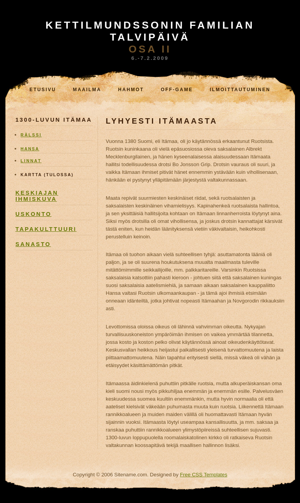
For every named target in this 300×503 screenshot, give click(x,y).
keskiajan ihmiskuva (36, 196)
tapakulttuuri (46, 229)
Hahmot (131, 89)
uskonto (33, 214)
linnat (30, 160)
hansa (29, 148)
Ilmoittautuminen (240, 89)
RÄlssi (31, 135)
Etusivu (43, 89)
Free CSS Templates (204, 475)
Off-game (177, 89)
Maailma (87, 89)
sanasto (33, 244)
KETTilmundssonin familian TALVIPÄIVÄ (150, 31)
